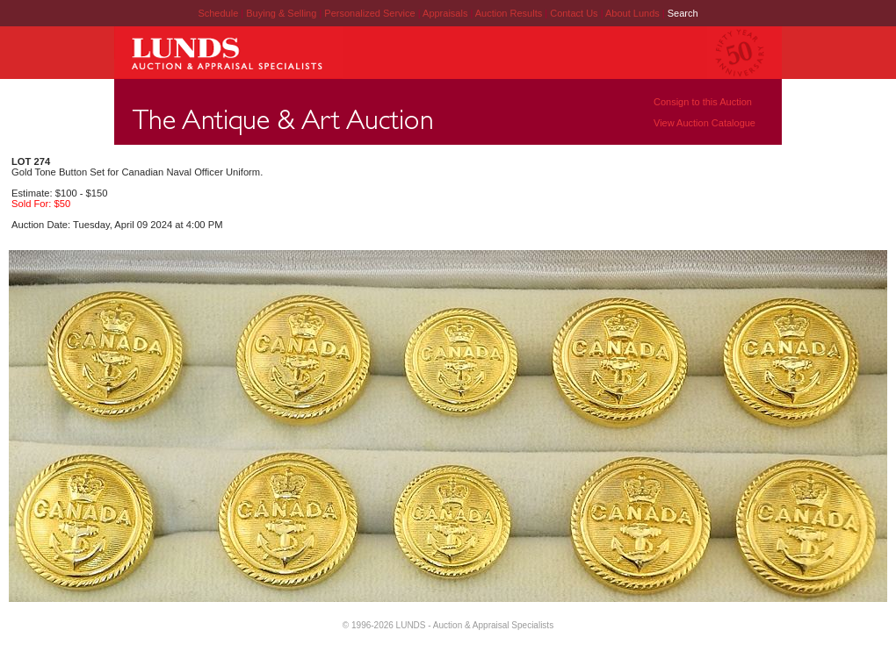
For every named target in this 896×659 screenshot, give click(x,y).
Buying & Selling (282, 13)
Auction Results (510, 13)
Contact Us (573, 13)
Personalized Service (370, 13)
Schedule (218, 13)
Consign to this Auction (703, 102)
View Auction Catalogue (704, 123)
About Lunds (633, 13)
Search (683, 13)
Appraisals (446, 13)
